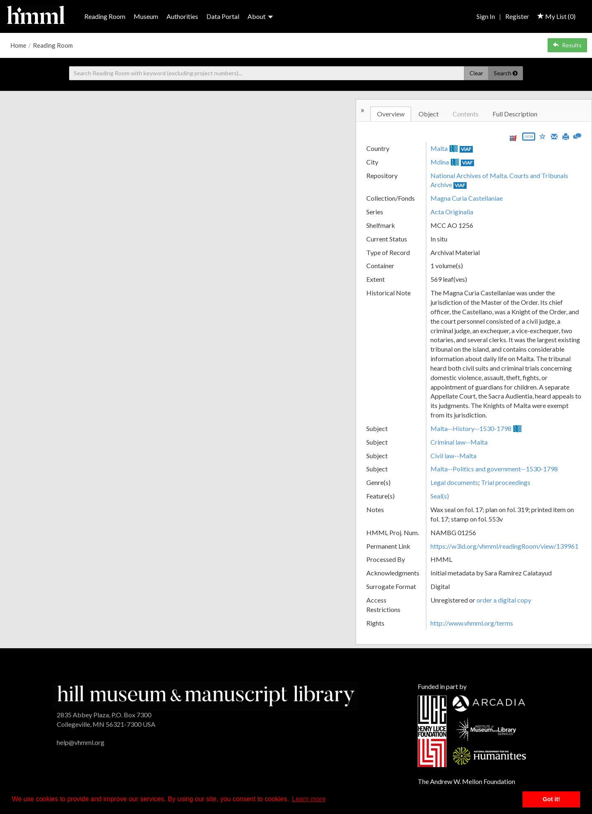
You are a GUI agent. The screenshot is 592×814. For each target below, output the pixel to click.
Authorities (182, 16)
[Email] (554, 136)
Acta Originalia (451, 212)
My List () (556, 16)
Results (567, 45)
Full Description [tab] (515, 114)
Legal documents (454, 482)
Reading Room (104, 16)
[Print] (565, 136)
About (260, 16)
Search (506, 73)
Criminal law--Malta (459, 442)
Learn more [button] (309, 798)
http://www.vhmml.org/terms (471, 623)
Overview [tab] (391, 114)
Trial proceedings (505, 482)
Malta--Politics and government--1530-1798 (494, 469)
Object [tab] (429, 114)
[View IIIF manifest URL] (513, 138)
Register (517, 16)
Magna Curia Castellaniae (466, 198)
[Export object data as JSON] (528, 138)
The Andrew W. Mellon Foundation (466, 781)
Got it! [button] (551, 799)
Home (18, 45)
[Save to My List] (542, 136)
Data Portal (222, 16)
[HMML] (206, 695)
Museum (146, 16)
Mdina (439, 162)
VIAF (466, 149)
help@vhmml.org (80, 742)
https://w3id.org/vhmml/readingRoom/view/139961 (504, 546)
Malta (439, 148)
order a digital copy (503, 600)
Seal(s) (439, 496)
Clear (476, 73)
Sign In (485, 16)
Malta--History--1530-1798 (470, 428)
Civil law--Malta (453, 455)
